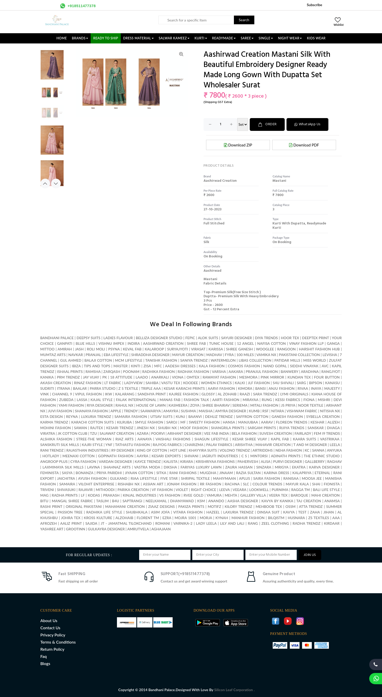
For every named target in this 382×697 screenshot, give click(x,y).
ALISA (265, 461)
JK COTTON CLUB (72, 433)
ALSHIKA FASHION (56, 439)
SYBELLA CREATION (323, 416)
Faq (43, 656)
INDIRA (134, 343)
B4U (115, 501)
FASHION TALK (196, 399)
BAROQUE (299, 495)
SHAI (316, 484)
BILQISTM (276, 518)
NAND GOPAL (275, 366)
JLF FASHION (259, 383)
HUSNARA (296, 518)
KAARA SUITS (304, 439)
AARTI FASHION (225, 399)
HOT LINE (178, 450)
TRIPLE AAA (151, 388)
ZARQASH (111, 371)
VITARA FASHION (187, 512)
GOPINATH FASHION (116, 456)
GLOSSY (208, 394)
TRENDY (131, 411)
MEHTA (231, 495)
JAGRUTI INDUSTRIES (220, 456)
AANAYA (144, 439)
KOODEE (190, 383)
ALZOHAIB (124, 518)
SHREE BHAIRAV (216, 405)
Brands (80, 38)
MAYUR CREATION (188, 354)
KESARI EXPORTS (166, 456)
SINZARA (263, 467)
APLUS (244, 478)
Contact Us (50, 627)
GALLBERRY (314, 461)
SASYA (67, 473)
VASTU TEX (170, 383)
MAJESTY (332, 388)
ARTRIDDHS (263, 450)
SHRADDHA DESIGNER (150, 354)
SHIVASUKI (66, 489)
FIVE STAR (169, 478)
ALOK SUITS (208, 338)
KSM (201, 501)
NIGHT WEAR (290, 38)
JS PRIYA (288, 405)
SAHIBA (152, 383)
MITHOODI (105, 489)
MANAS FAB (170, 399)
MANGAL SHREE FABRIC (72, 501)
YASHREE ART (51, 529)
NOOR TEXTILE (310, 405)
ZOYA (194, 405)
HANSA (229, 422)
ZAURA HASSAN (239, 467)
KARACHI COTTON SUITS (92, 422)
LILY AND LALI (232, 523)
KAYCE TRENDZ (148, 461)
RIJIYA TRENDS (291, 428)
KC (307, 450)
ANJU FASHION (282, 388)
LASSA (82, 399)
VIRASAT (198, 349)
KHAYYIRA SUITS (203, 450)
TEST (302, 512)
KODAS (94, 495)
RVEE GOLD (194, 495)
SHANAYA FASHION (91, 411)
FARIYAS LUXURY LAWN (201, 467)
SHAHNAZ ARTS (117, 467)
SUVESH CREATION (275, 433)
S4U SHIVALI (283, 383)
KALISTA (170, 461)
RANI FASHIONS (183, 473)
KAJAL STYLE (102, 399)
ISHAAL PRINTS (69, 371)
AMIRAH (65, 349)
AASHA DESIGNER (243, 501)
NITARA (277, 411)
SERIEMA (239, 405)
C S (244, 456)
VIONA (177, 377)
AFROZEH (48, 523)
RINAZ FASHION (87, 383)
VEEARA (239, 489)
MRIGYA (281, 467)
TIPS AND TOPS (97, 366)
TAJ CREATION (308, 501)
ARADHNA (309, 371)
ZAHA (315, 512)
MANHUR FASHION (247, 518)
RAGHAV (334, 461)
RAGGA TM (300, 489)
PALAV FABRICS (219, 444)
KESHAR (317, 422)
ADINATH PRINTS (286, 456)
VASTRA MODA (147, 467)
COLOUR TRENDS (267, 484)
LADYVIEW (133, 383)
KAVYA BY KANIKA (277, 501)
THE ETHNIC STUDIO (322, 456)
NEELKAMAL (156, 501)
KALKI (240, 383)
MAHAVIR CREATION (273, 444)
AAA (336, 518)
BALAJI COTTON (98, 360)
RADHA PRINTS (65, 495)
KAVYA (289, 512)
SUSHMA (188, 411)
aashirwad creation (220, 181)
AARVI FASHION (221, 388)
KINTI (135, 366)
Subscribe (314, 5)
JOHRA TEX (70, 518)
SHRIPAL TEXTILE (195, 478)
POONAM (131, 371)
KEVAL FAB (132, 349)
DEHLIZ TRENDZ (219, 416)
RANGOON (286, 349)
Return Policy (52, 649)
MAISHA (205, 411)
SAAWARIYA (150, 411)
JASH (79, 349)
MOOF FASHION (194, 428)
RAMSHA (93, 371)
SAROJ (171, 422)
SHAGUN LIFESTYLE (212, 439)
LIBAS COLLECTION (255, 360)
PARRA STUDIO (102, 388)
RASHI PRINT (51, 506)
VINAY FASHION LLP (306, 343)
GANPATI (64, 343)
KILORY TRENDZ (238, 506)
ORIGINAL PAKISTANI (84, 506)
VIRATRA (47, 433)
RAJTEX (96, 428)
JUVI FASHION (60, 411)
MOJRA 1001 (185, 518)
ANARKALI (160, 377)
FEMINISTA (49, 473)
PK (104, 377)
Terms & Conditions (58, 641)
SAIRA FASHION (266, 478)
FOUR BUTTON (327, 377)
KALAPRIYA (301, 473)
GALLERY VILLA (253, 495)
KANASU (332, 383)
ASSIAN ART (153, 484)
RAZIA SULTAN (248, 473)
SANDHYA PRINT (152, 394)
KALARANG (124, 394)
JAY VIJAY (91, 377)
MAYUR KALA (297, 484)
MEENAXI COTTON (79, 456)
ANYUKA (334, 450)
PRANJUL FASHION (262, 371)
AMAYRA (170, 411)
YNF (108, 444)
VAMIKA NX (266, 354)
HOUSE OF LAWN (151, 405)
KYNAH (222, 518)
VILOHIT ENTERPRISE (96, 484)
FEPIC (190, 338)
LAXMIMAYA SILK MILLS (63, 467)
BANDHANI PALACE (57, 338)
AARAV (267, 422)
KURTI (201, 38)
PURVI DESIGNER (287, 461)
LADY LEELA (206, 523)
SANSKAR (315, 428)
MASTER (120, 366)
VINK (44, 394)
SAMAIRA (67, 484)
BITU (44, 501)
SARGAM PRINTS (261, 428)
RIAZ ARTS (124, 439)
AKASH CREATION (55, 383)
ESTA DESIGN (51, 416)
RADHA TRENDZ (306, 523)
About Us (48, 620)
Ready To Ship (105, 38)
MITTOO (47, 349)
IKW (108, 394)
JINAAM (226, 473)
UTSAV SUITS (161, 416)
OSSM (290, 506)
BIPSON (315, 383)
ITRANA (63, 388)
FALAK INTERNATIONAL (136, 399)
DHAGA (333, 428)
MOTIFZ (214, 506)
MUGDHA (208, 473)
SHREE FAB (196, 343)
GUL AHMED (70, 360)
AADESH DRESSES (180, 366)
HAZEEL (213, 512)
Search (244, 20)
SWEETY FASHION (204, 422)
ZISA (147, 366)
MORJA (206, 518)
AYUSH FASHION (92, 478)
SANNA (318, 450)
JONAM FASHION (182, 484)
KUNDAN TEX (299, 377)
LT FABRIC (112, 383)
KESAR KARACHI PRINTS (184, 388)
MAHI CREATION (325, 495)
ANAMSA (332, 501)
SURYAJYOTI (177, 349)
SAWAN (80, 428)
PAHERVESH (247, 461)
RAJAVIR (85, 489)
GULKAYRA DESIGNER (106, 529)
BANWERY (289, 371)
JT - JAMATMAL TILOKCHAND (126, 523)
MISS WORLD (314, 360)
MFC (158, 366)
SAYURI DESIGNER (236, 338)
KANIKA (47, 377)
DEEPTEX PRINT (315, 338)
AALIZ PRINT (71, 523)
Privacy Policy (52, 634)
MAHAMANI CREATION (125, 506)
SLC (246, 484)
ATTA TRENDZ (311, 506)
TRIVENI (47, 489)
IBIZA (76, 366)
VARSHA (219, 371)
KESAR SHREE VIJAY (249, 439)
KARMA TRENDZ (54, 422)
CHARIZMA (194, 444)
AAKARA (236, 371)
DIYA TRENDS (266, 338)
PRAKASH (111, 495)
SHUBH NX (167, 428)
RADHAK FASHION (193, 371)
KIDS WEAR (316, 38)
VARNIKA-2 (183, 523)
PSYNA (114, 349)
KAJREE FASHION (183, 394)
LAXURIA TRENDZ (238, 512)
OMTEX (193, 377)
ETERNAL (322, 473)
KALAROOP (154, 349)
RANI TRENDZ (52, 450)
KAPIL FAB (280, 439)
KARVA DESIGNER (324, 467)
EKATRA (299, 467)
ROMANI (162, 523)
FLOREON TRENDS (291, 422)
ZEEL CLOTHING (275, 523)
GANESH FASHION (287, 416)
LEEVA (224, 489)
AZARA (142, 433)
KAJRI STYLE (92, 444)
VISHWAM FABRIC (301, 411)
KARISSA (216, 349)
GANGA (333, 343)
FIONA (308, 399)
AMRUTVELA (138, 529)
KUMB (254, 411)
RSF (265, 411)
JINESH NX (146, 428)
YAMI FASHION (71, 405)
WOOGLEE (265, 349)
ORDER (267, 124)
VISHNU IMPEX (111, 343)
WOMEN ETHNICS (216, 383)
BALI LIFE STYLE (326, 489)
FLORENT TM (148, 518)
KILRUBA (124, 422)
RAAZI (245, 394)
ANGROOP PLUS (54, 461)
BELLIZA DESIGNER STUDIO (159, 338)
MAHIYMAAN (224, 478)
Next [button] (56, 183)
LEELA (335, 444)
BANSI (260, 388)
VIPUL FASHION (88, 394)
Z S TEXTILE (128, 388)
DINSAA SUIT (268, 512)
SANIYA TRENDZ (194, 360)
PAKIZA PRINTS (192, 506)
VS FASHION (170, 495)
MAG (44, 495)
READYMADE (224, 38)
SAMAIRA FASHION (130, 416)
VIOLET (182, 489)
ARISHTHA (244, 444)
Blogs (45, 663)
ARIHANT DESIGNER (184, 433)
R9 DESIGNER (122, 450)
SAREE (247, 38)
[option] (52, 115)
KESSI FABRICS (287, 399)
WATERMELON (223, 360)
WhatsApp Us (307, 124)
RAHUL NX (124, 405)
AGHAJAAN (161, 529)
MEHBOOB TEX (269, 506)
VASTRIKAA (329, 439)
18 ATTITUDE (121, 377)
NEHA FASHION (289, 450)
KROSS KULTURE (98, 518)
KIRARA (186, 461)
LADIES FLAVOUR (118, 338)
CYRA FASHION (83, 461)
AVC (324, 366)
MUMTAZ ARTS (53, 354)
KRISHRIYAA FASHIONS (215, 461)
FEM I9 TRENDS (327, 433)
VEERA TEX (278, 495)
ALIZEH (333, 422)
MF (183, 422)
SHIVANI (191, 456)
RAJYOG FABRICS (167, 444)
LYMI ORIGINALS (294, 394)
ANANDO (216, 501)
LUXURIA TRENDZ (96, 416)
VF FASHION (162, 489)
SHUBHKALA (136, 512)
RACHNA (232, 484)
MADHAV (214, 354)
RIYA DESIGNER (100, 405)
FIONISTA (332, 484)
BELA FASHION (244, 433)
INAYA (316, 388)
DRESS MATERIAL (138, 38)
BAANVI (195, 416)
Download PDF (304, 145)
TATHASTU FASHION (132, 444)
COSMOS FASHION (244, 366)
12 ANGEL (245, 343)
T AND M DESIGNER (310, 444)
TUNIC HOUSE (221, 343)
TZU (93, 433)
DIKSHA (170, 467)
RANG (253, 523)
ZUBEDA (66, 399)
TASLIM (102, 501)
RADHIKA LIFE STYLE (105, 512)
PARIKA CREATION (133, 489)
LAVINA (93, 467)
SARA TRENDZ (265, 394)
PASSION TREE (71, 512)
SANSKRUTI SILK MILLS (59, 444)
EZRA (166, 518)
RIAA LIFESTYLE (144, 478)
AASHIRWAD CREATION (163, 343)
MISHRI (324, 399)
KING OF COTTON (152, 450)
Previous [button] (45, 183)
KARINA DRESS (276, 473)
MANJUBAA (248, 422)
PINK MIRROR (272, 377)
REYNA (72, 416)
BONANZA (84, 473)
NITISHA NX (330, 411)
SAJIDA (91, 523)
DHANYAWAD (182, 501)
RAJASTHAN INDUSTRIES (87, 450)
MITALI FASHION (264, 405)
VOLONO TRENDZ (235, 450)
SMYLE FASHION (149, 422)
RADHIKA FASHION (158, 371)
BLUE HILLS (85, 343)
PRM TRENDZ (68, 377)
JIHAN (329, 512)
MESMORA (248, 377)
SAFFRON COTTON (252, 416)
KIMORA (245, 388)
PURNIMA (280, 489)
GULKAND (118, 478)
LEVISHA (330, 354)
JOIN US (310, 555)
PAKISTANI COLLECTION (299, 354)
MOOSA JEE (312, 478)
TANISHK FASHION (161, 360)
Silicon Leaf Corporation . (234, 690)
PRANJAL (93, 354)
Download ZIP (238, 145)
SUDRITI (47, 388)
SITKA (161, 473)
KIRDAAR (332, 523)
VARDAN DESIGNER (115, 461)
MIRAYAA (250, 399)
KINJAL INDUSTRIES (139, 495)
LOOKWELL (259, 489)
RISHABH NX (129, 484)
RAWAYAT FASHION (219, 377)
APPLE (115, 411)
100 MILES (245, 354)
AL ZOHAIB (227, 394)
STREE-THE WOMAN (94, 439)
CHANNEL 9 (62, 394)
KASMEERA (178, 405)
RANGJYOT (330, 371)
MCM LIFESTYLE (128, 360)
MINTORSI (259, 456)
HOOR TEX (290, 338)
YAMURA (214, 495)
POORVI (158, 433)
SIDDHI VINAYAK (304, 366)
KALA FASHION (211, 366)
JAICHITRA (66, 478)
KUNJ (180, 416)
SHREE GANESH (239, 349)
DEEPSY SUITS (88, 338)
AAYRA (142, 456)
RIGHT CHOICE (203, 489)
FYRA (229, 354)
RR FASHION (210, 484)
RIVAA (302, 388)
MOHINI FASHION (55, 428)
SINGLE (266, 38)
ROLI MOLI (96, 349)
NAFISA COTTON (271, 343)
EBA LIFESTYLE (116, 354)
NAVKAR (75, 354)
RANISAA (290, 478)
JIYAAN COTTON (139, 473)
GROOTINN (75, 529)
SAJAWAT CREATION (117, 433)
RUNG (267, 399)
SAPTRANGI (132, 501)
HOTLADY (50, 456)
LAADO (142, 377)
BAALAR (80, 388)
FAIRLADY (302, 433)
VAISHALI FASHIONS (173, 439)
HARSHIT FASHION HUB (319, 349)
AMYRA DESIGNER (230, 411)
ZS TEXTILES (318, 518)
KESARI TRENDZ (119, 428)
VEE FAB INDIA (216, 433)
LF (83, 495)
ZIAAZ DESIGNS (161, 506)
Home (61, 38)
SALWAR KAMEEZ (174, 38)
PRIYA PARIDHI (109, 473)
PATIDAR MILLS (287, 360)
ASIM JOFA (160, 512)
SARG (301, 383)
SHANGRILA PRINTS (227, 428)
